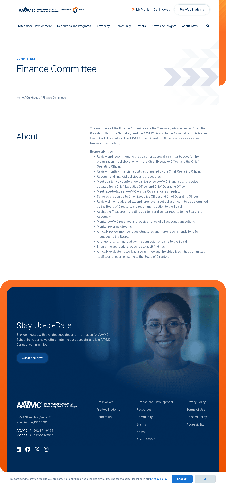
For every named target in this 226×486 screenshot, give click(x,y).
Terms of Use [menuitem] (196, 409)
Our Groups (33, 97)
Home (20, 97)
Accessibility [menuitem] (195, 424)
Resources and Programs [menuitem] (74, 26)
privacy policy (158, 478)
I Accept (182, 478)
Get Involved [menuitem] (162, 9)
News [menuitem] (141, 432)
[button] (207, 25)
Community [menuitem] (123, 26)
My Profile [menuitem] (142, 9)
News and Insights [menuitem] (163, 26)
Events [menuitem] (141, 26)
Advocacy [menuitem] (103, 26)
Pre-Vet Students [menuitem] (192, 9)
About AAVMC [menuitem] (191, 26)
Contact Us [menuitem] (104, 417)
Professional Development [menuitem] (34, 26)
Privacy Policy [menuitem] (196, 402)
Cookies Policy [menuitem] (197, 417)
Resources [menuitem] (144, 409)
